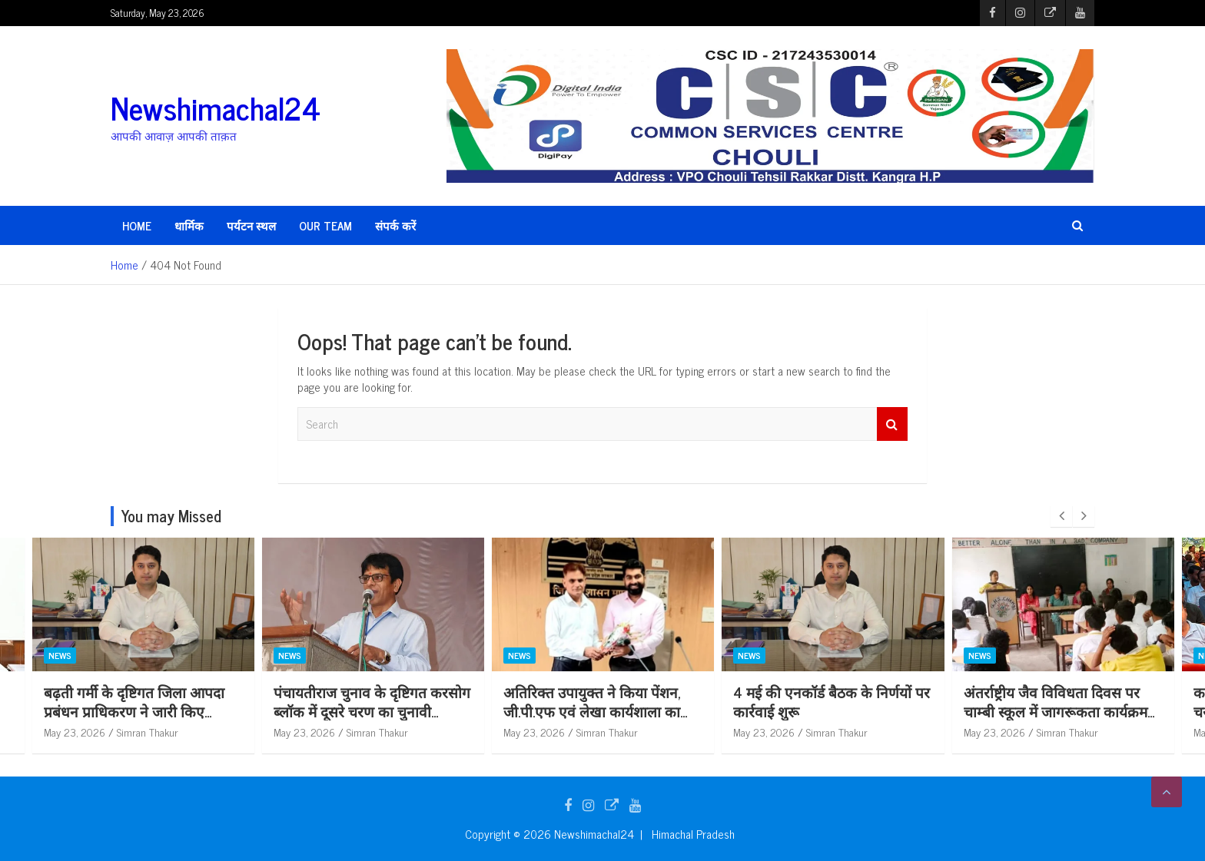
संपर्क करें (395, 225)
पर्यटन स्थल (251, 225)
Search (892, 424)
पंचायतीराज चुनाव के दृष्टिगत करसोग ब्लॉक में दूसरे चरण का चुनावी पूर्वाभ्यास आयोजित (469, 710)
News (157, 655)
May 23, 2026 (172, 731)
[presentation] (1061, 516)
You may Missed (171, 515)
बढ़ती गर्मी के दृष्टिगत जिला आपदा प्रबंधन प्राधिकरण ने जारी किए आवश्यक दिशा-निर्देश (231, 710)
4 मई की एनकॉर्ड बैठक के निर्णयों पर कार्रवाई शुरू (929, 701)
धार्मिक (189, 225)
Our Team (325, 225)
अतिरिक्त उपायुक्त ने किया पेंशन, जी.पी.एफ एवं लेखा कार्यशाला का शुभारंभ (689, 710)
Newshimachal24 (215, 107)
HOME (136, 225)
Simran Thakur (245, 731)
